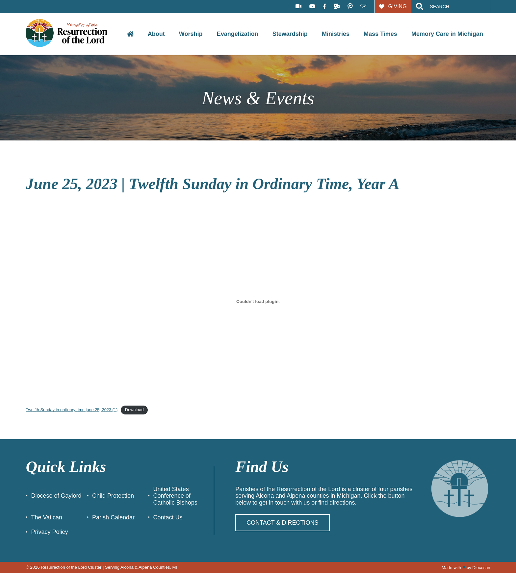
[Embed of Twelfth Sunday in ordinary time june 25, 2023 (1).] (258, 301)
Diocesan (481, 567)
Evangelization (237, 34)
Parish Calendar (113, 517)
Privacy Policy (49, 532)
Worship (191, 34)
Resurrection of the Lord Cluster (71, 567)
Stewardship (290, 34)
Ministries (335, 34)
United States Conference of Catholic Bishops (175, 496)
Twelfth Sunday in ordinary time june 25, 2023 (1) (71, 409)
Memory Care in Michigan (447, 34)
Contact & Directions (282, 522)
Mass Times (380, 34)
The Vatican (46, 517)
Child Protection (113, 495)
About (156, 34)
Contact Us (168, 517)
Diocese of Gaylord (56, 495)
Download (134, 409)
